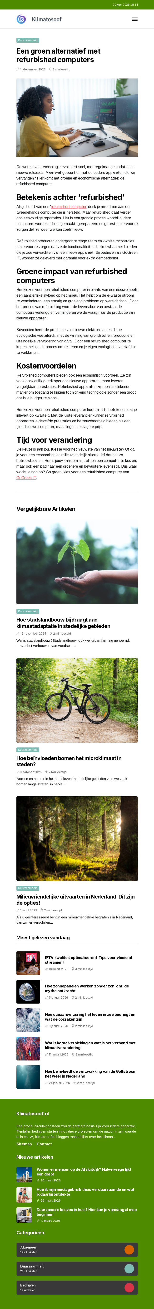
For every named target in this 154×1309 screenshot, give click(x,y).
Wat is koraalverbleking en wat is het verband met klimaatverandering (90, 1045)
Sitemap (24, 1144)
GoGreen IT (26, 478)
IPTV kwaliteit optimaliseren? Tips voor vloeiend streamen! (88, 959)
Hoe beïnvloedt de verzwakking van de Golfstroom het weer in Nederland (90, 1073)
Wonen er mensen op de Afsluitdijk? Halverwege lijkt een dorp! (84, 1171)
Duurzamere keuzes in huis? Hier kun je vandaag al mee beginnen (87, 1212)
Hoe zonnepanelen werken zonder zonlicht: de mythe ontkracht (87, 988)
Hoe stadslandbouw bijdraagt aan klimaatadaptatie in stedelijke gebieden (63, 623)
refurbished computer (69, 207)
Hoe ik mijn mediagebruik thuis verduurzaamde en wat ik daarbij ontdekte (85, 1191)
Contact (44, 1144)
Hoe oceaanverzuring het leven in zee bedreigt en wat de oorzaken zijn (90, 1016)
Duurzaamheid (28, 40)
